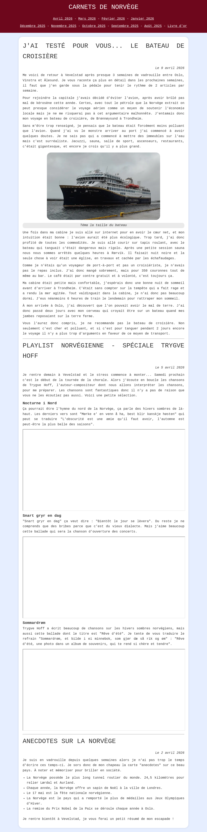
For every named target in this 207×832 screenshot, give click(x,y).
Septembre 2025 (124, 26)
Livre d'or (177, 26)
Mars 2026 (87, 19)
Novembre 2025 (63, 26)
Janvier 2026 (142, 19)
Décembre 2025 (32, 26)
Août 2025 (153, 26)
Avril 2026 (62, 19)
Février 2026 (113, 19)
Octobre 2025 (93, 26)
